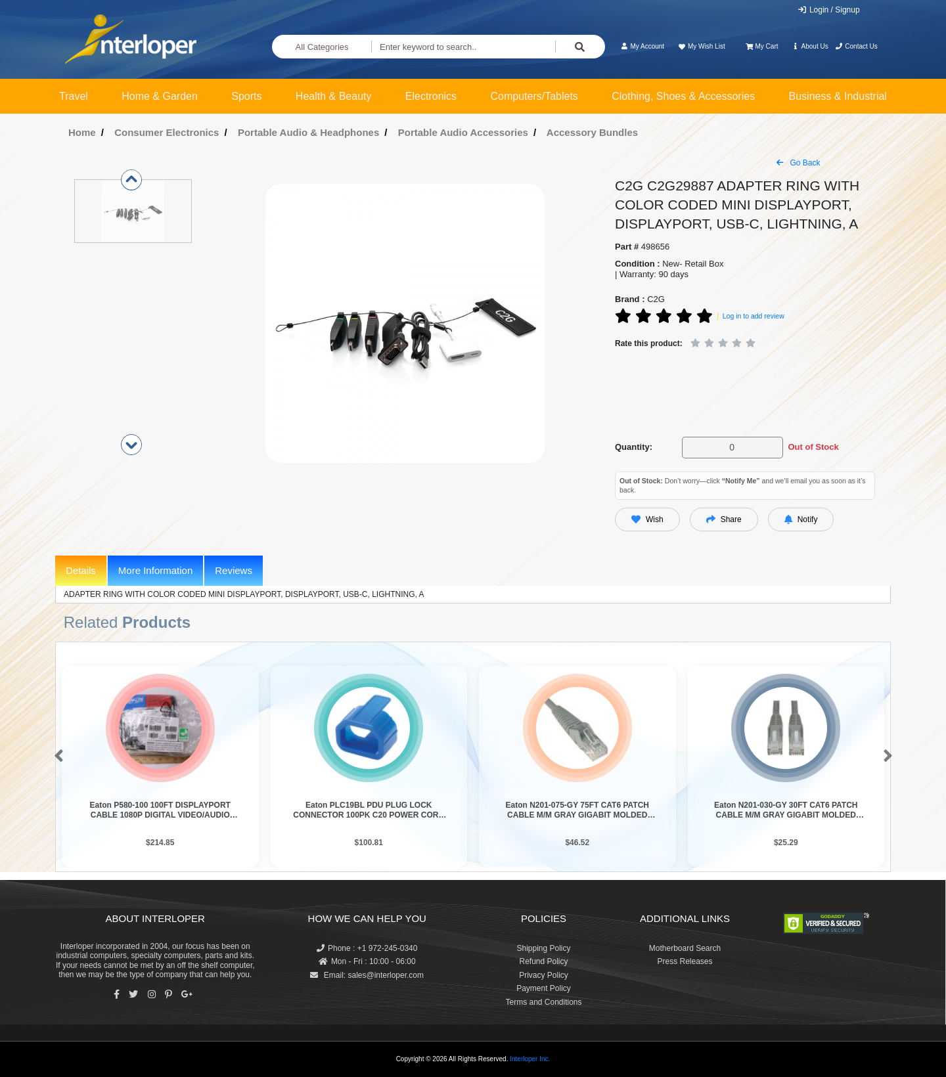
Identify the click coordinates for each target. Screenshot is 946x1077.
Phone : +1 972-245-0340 (367, 948)
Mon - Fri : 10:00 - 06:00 (367, 961)
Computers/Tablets (533, 96)
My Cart (761, 46)
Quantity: (633, 447)
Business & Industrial (838, 96)
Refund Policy (543, 961)
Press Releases (684, 961)
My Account (642, 46)
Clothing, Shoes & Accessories (683, 96)
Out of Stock (813, 447)
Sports (246, 96)
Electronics (431, 96)
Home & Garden (160, 96)
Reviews (233, 570)
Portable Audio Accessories (463, 132)
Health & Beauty (334, 96)
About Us (810, 46)
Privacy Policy (543, 975)
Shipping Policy (543, 948)
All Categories (322, 47)
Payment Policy (543, 988)
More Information (155, 570)
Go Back (798, 162)
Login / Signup (829, 9)
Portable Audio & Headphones (308, 132)
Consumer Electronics (166, 132)
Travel (73, 96)
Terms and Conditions (543, 1002)
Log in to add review (753, 316)
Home (82, 132)
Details (81, 570)
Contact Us (856, 46)
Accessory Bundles (592, 132)
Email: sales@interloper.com (367, 975)
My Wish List (701, 46)
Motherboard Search (685, 948)
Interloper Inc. (530, 1059)
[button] (883, 756)
